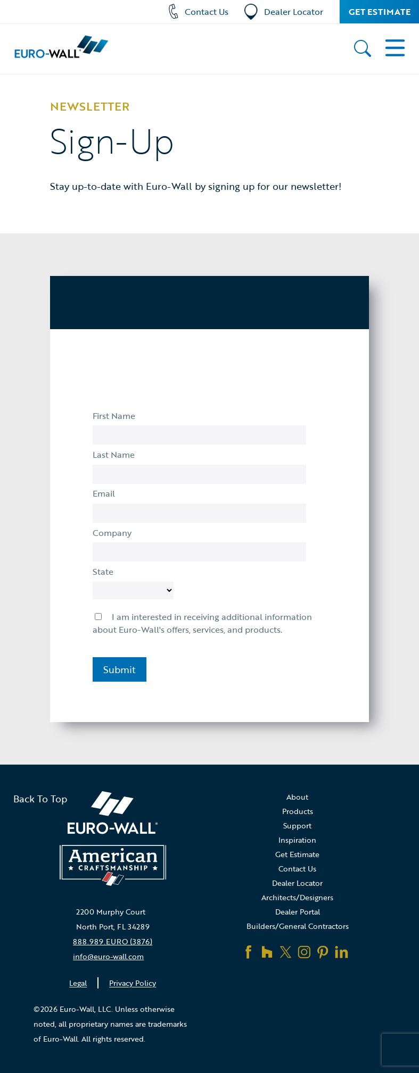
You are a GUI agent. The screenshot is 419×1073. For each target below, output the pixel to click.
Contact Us (198, 12)
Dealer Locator (283, 12)
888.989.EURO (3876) (112, 941)
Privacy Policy (132, 982)
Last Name (114, 454)
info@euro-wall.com (108, 956)
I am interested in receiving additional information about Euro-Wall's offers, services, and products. (202, 623)
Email (104, 493)
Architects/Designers (297, 897)
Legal (78, 982)
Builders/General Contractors (298, 926)
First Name (114, 415)
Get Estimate (379, 11)
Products (297, 811)
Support (297, 825)
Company (112, 532)
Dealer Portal (297, 911)
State (103, 571)
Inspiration (297, 839)
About (297, 796)
